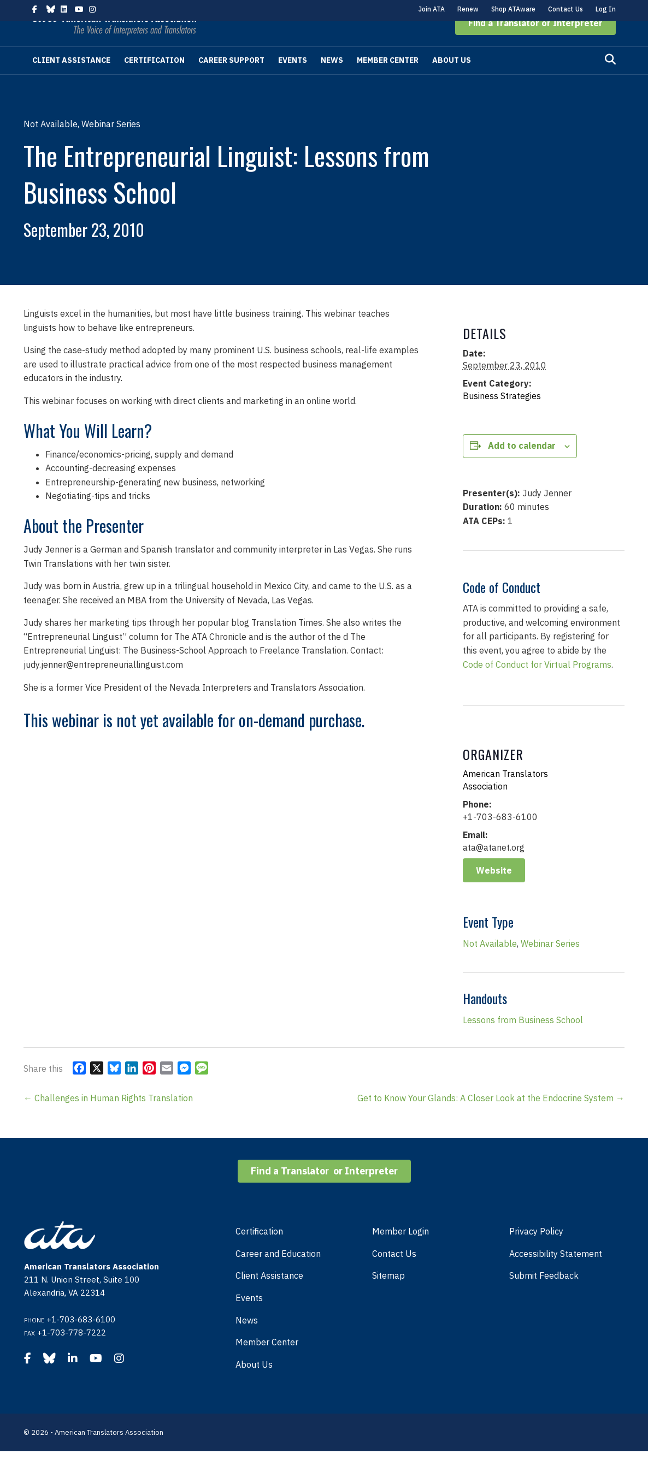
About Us (451, 81)
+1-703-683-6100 (80, 1340)
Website (494, 891)
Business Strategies (502, 416)
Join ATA (432, 9)
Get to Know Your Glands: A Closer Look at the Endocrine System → (491, 1118)
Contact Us (565, 9)
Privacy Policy (536, 1252)
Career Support (231, 81)
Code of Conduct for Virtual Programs (537, 685)
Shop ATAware (513, 9)
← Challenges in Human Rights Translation (108, 1118)
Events (292, 81)
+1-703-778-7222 (71, 1353)
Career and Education (278, 1274)
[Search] (610, 80)
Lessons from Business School (523, 1040)
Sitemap (388, 1296)
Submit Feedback (544, 1296)
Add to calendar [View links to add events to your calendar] (522, 466)
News (332, 81)
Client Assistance (71, 81)
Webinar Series (550, 964)
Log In (606, 9)
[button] (535, 44)
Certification (154, 81)
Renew (468, 9)
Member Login (400, 1252)
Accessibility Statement (555, 1274)
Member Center (388, 81)
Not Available (490, 964)
